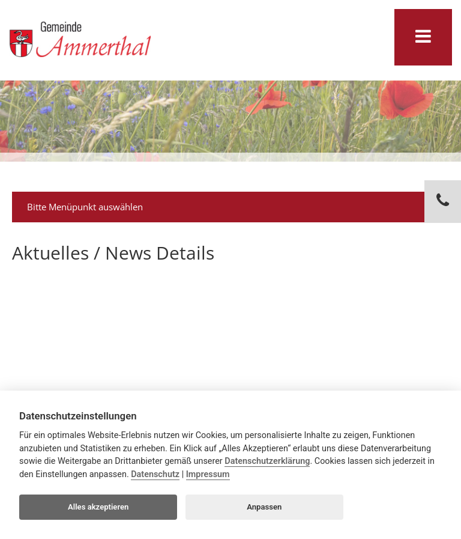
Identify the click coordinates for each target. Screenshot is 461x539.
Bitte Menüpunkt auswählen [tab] (232, 206)
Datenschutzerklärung (267, 461)
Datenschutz (155, 474)
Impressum (208, 474)
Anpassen (264, 506)
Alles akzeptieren (98, 506)
